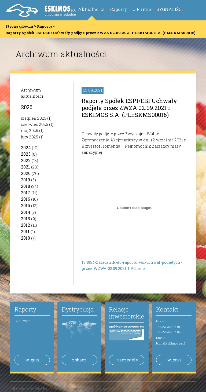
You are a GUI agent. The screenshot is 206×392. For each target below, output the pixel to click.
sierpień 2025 (33, 118)
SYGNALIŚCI (169, 9)
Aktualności (91, 9)
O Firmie (142, 9)
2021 (25, 167)
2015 (25, 205)
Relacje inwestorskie (126, 312)
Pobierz (138, 268)
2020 (26, 173)
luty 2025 (29, 137)
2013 (25, 218)
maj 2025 (29, 130)
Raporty (118, 9)
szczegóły (127, 359)
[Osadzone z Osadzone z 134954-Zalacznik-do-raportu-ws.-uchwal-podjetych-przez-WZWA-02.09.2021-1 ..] (134, 208)
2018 (25, 186)
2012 (25, 225)
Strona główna (19, 26)
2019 (25, 179)
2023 (26, 154)
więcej (32, 359)
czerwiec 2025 (34, 124)
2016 (25, 199)
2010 (25, 238)
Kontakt (167, 309)
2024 (26, 147)
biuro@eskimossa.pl (170, 343)
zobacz (79, 359)
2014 (25, 212)
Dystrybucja (78, 309)
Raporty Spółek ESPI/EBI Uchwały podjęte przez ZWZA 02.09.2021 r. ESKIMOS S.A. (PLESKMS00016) (129, 108)
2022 (26, 160)
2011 (25, 231)
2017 (25, 192)
